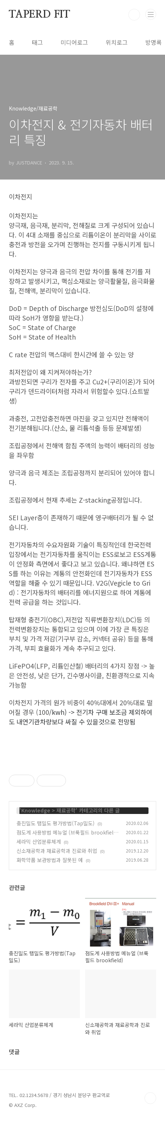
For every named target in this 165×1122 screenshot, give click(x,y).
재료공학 (66, 810)
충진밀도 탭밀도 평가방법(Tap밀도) (55, 823)
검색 (134, 14)
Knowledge (35, 810)
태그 (37, 42)
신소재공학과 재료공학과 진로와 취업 (56, 850)
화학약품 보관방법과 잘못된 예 (49, 860)
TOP (150, 1098)
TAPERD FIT (39, 15)
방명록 (153, 42)
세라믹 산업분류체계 (38, 841)
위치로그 (117, 42)
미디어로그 (74, 42)
